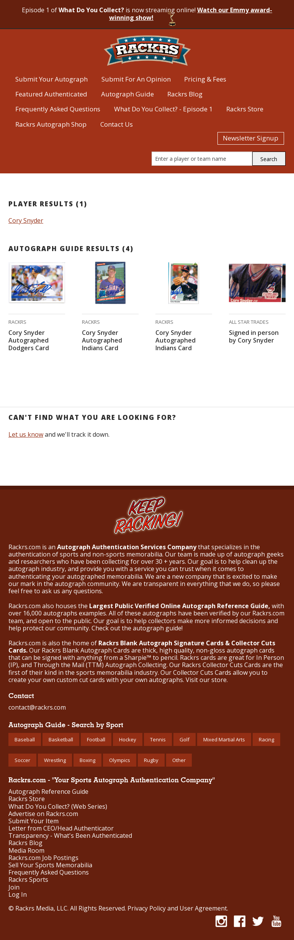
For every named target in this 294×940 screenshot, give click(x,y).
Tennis (158, 739)
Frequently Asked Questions (57, 108)
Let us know (25, 434)
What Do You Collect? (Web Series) (57, 806)
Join (14, 887)
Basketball (61, 739)
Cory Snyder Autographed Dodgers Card (28, 340)
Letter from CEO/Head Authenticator (61, 828)
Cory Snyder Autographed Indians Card (102, 340)
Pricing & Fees (205, 79)
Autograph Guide (127, 94)
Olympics (119, 760)
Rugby (151, 760)
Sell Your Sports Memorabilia (50, 865)
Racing (266, 739)
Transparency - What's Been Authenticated (70, 835)
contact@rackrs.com (37, 707)
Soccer (22, 760)
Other (179, 760)
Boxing (87, 760)
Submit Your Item (33, 821)
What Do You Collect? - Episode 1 (163, 108)
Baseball (25, 739)
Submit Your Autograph (51, 79)
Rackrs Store (244, 108)
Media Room (26, 850)
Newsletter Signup (250, 138)
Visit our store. (207, 680)
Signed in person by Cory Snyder (254, 336)
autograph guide (157, 628)
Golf (184, 739)
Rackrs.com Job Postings (43, 858)
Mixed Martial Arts (224, 739)
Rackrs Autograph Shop (51, 124)
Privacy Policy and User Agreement (177, 908)
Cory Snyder (25, 220)
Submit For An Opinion (136, 79)
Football (96, 739)
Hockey (127, 739)
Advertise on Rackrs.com (43, 814)
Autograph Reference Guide (48, 791)
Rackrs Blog (185, 94)
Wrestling (55, 760)
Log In (17, 894)
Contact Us (116, 124)
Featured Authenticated (51, 94)
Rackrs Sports (28, 879)
